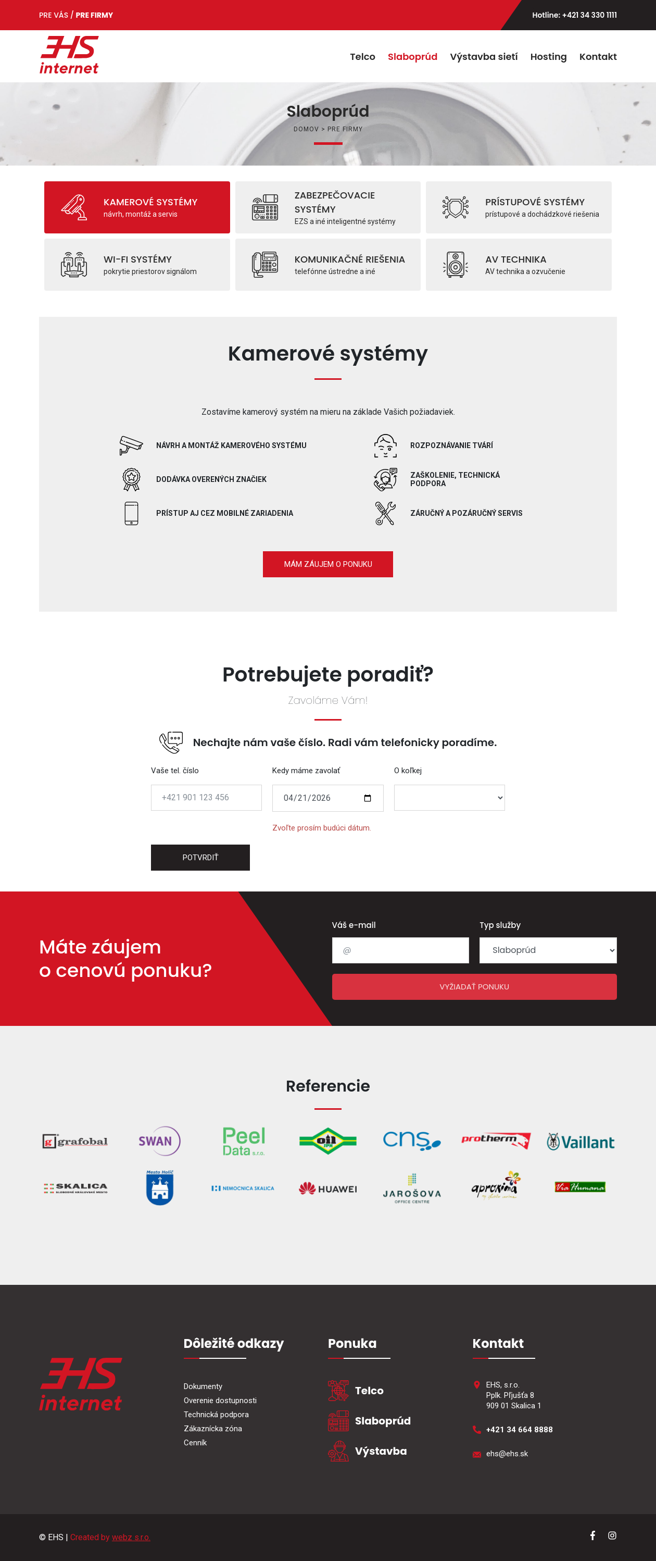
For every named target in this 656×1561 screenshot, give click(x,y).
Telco (362, 56)
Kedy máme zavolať (306, 770)
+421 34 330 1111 (589, 15)
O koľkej (408, 770)
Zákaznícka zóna (213, 1428)
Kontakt (598, 56)
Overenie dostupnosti (220, 1400)
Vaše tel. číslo (175, 770)
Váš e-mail (354, 925)
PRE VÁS (53, 15)
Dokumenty (203, 1386)
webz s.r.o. (131, 1537)
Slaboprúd (412, 56)
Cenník (195, 1442)
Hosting (549, 56)
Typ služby (500, 925)
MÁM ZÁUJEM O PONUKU (328, 564)
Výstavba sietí (484, 56)
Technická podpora (216, 1414)
